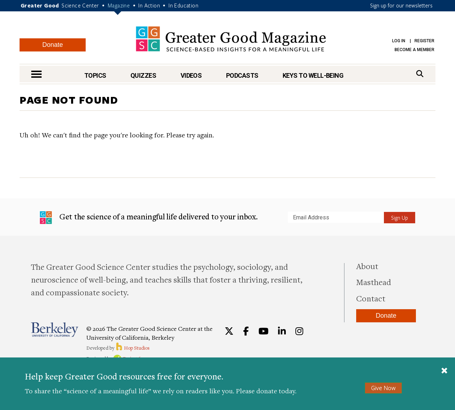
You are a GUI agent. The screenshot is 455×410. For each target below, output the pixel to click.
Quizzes (143, 75)
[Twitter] (229, 331)
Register (424, 40)
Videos (191, 75)
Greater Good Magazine (231, 38)
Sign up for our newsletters (401, 5)
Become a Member (414, 49)
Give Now (383, 388)
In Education (183, 5)
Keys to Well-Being (313, 75)
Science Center (80, 5)
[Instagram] (299, 331)
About (367, 266)
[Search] (419, 73)
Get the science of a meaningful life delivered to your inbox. (149, 217)
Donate (52, 44)
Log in (398, 40)
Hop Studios (132, 348)
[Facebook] (246, 331)
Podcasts (242, 75)
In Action (149, 5)
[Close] (444, 371)
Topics (95, 75)
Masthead (373, 282)
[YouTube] (263, 331)
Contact (370, 298)
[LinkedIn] (282, 331)
